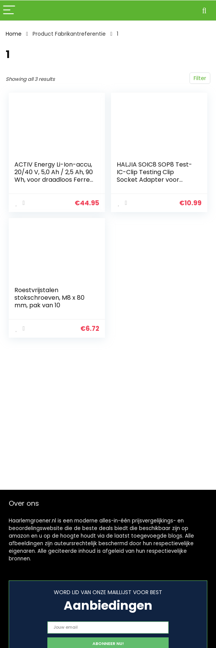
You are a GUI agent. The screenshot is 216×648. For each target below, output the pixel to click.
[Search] (204, 10)
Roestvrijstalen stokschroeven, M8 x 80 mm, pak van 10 (49, 298)
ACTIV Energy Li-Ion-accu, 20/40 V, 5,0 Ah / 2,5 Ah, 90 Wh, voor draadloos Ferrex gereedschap (53, 176)
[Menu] (9, 10)
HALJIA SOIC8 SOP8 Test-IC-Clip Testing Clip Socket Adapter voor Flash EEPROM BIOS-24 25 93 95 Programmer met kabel (155, 183)
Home (14, 34)
